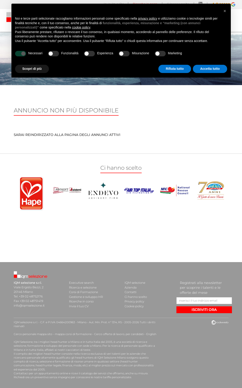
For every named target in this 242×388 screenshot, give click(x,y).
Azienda (131, 287)
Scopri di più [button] (32, 68)
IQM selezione (135, 282)
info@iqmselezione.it (29, 305)
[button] (225, 11)
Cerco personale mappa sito (33, 334)
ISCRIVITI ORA (204, 309)
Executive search (81, 282)
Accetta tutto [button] (210, 68)
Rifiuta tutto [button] (175, 68)
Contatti (130, 292)
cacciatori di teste (78, 349)
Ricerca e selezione (83, 287)
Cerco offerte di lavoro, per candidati (117, 334)
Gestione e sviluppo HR (86, 296)
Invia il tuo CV (79, 305)
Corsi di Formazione (83, 292)
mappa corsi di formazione (72, 334)
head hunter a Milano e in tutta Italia (75, 342)
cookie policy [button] (81, 27)
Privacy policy (134, 301)
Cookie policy (134, 305)
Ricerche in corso (81, 301)
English (149, 334)
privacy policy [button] (147, 18)
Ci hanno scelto (136, 296)
